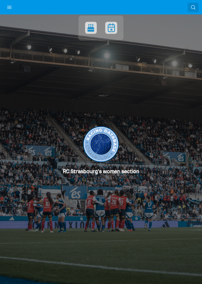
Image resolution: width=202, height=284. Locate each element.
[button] (9, 7)
